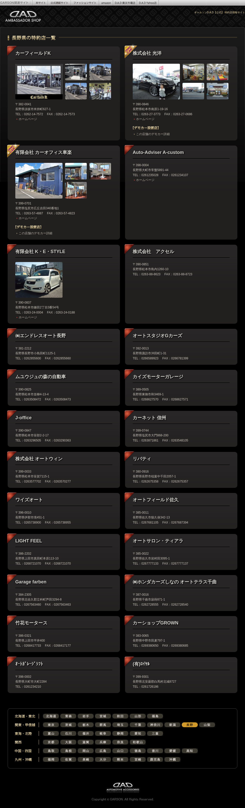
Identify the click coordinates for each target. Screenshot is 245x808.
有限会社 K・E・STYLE (40, 251)
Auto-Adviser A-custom (158, 152)
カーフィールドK (33, 53)
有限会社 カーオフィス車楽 (43, 152)
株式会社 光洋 (147, 53)
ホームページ (28, 119)
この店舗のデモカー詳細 (153, 134)
